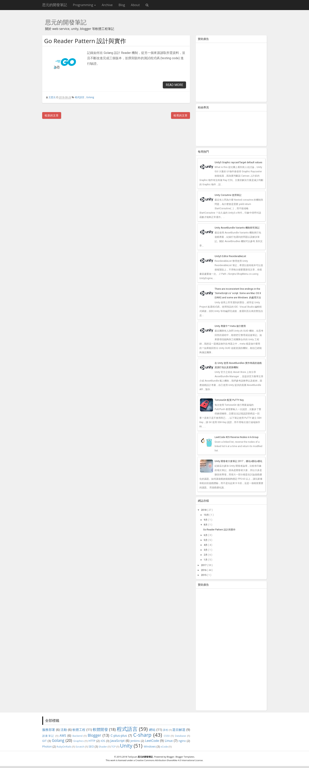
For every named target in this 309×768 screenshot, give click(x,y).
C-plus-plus (119, 735)
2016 (204, 570)
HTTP (91, 741)
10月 (206, 515)
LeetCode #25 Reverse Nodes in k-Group (236, 437)
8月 (206, 524)
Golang (90, 97)
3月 (206, 550)
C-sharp (142, 734)
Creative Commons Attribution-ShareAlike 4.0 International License (169, 760)
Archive (107, 5)
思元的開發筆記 (54, 5)
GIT (44, 741)
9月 (206, 519)
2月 (206, 554)
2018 (204, 510)
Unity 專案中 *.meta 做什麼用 (230, 326)
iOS (103, 741)
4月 (206, 545)
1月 (206, 559)
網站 (152, 729)
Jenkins (135, 741)
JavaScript (117, 740)
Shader (103, 746)
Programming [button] (84, 5)
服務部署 (48, 729)
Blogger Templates (184, 756)
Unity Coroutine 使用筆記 (228, 195)
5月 (206, 540)
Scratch (80, 746)
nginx (182, 741)
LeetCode (152, 740)
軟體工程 (79, 729)
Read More (174, 85)
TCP (113, 746)
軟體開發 (100, 729)
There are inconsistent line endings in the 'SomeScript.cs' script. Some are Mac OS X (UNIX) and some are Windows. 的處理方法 (238, 293)
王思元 (52, 97)
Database (180, 736)
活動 (63, 729)
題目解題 (178, 729)
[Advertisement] (231, 72)
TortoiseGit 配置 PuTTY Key (229, 400)
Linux (169, 740)
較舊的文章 (180, 115)
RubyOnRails (64, 746)
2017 (204, 565)
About (135, 5)
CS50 (167, 736)
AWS (63, 735)
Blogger (94, 735)
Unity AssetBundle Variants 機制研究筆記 (237, 227)
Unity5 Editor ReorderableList (230, 256)
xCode (164, 746)
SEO (91, 746)
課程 (165, 730)
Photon (47, 746)
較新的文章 (52, 115)
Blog (121, 5)
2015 (204, 575)
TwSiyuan (132, 756)
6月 (206, 535)
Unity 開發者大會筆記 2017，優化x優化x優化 (238, 461)
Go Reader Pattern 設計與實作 (85, 41)
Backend (77, 736)
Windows (150, 746)
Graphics (78, 741)
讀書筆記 (48, 736)
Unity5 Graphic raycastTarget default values (238, 162)
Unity (126, 745)
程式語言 (79, 97)
